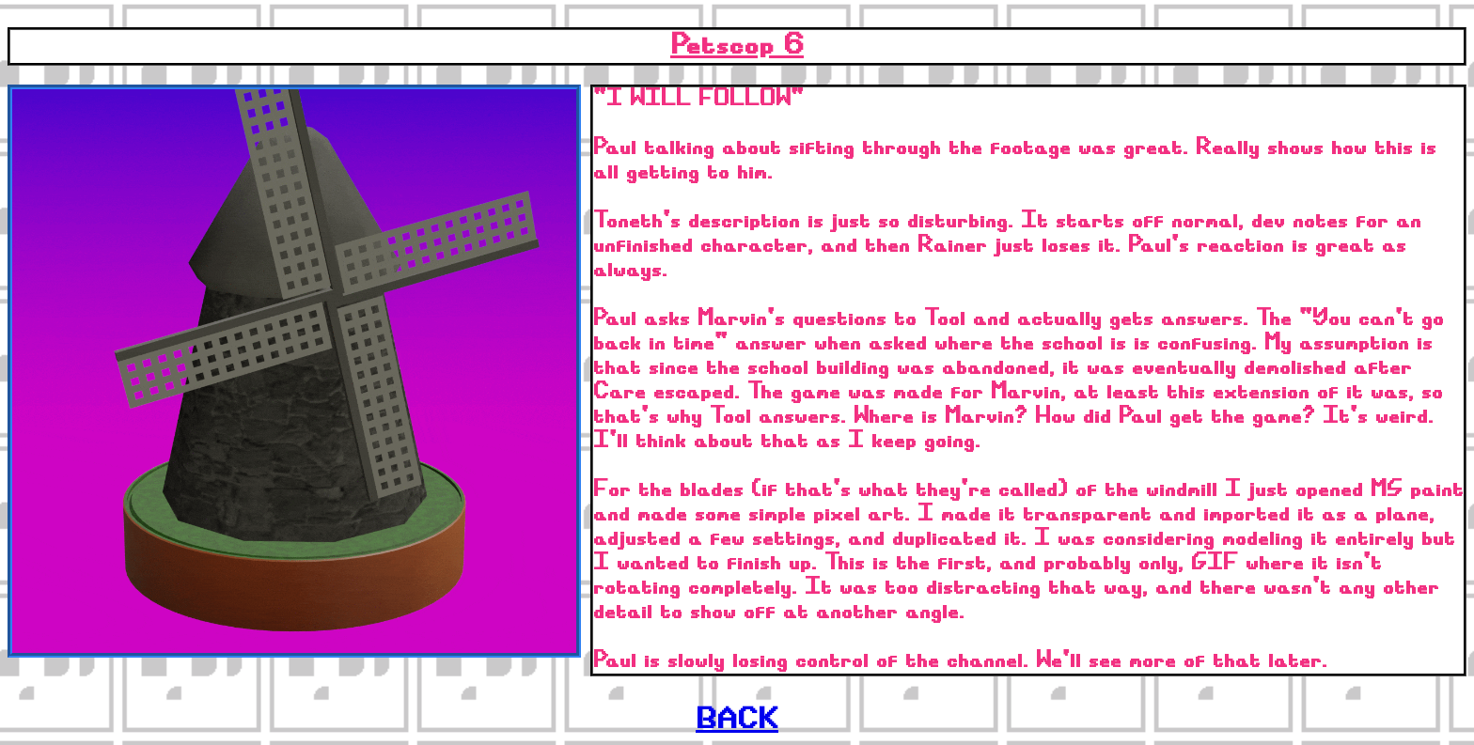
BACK (737, 721)
